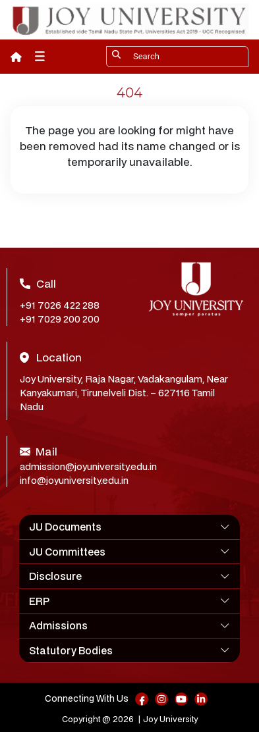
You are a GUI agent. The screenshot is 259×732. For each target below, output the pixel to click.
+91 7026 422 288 (60, 305)
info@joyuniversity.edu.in (74, 480)
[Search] (177, 56)
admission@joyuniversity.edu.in (88, 466)
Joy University (170, 719)
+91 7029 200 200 (60, 319)
